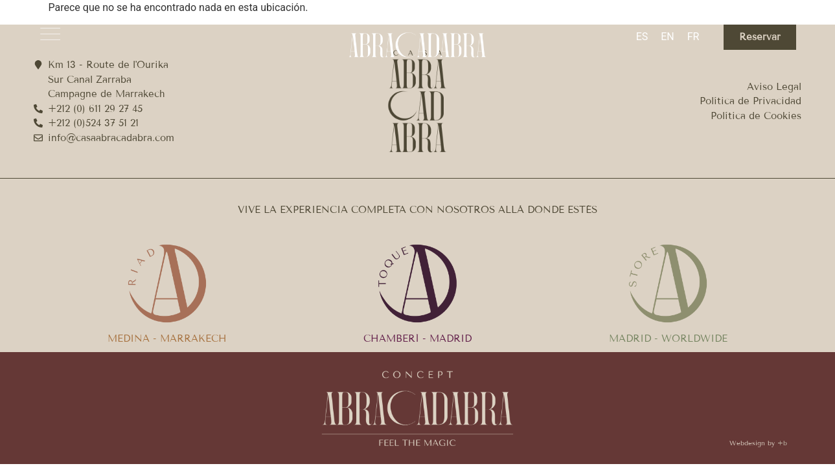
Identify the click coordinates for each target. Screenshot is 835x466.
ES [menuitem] (642, 36)
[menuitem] (642, 37)
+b (782, 443)
